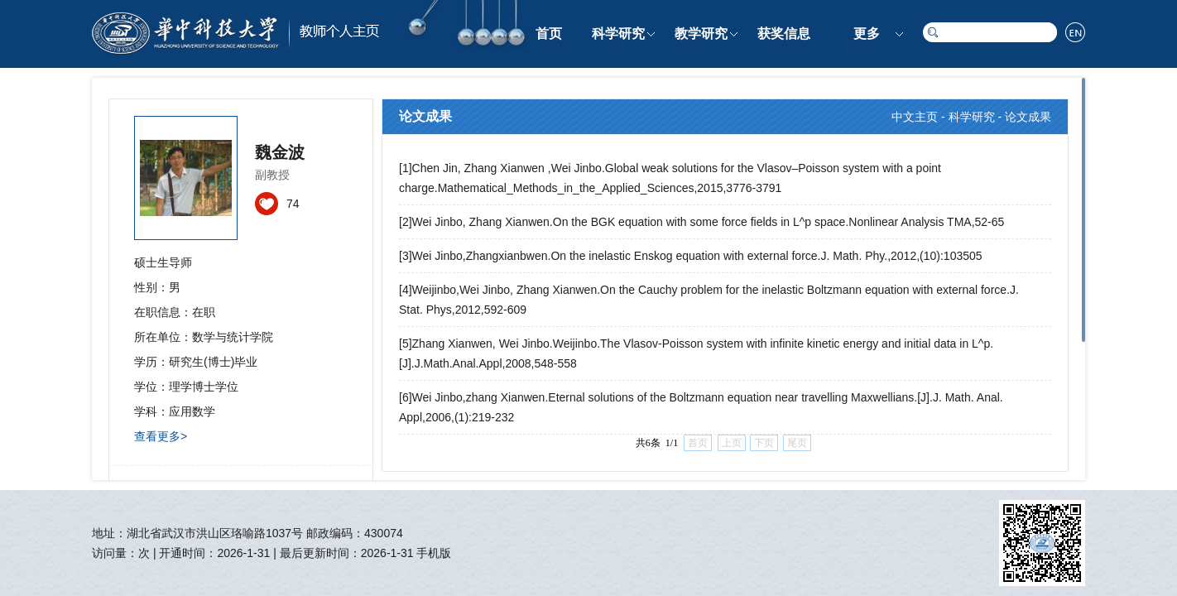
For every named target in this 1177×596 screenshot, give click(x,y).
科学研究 (618, 33)
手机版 (433, 553)
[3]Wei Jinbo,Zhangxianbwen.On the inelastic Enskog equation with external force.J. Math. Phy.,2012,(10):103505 (690, 255)
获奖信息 (783, 33)
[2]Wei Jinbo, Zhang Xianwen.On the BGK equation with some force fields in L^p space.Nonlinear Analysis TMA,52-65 (701, 221)
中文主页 (914, 116)
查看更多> (160, 436)
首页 (549, 33)
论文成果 (1028, 116)
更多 (866, 33)
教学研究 (701, 33)
